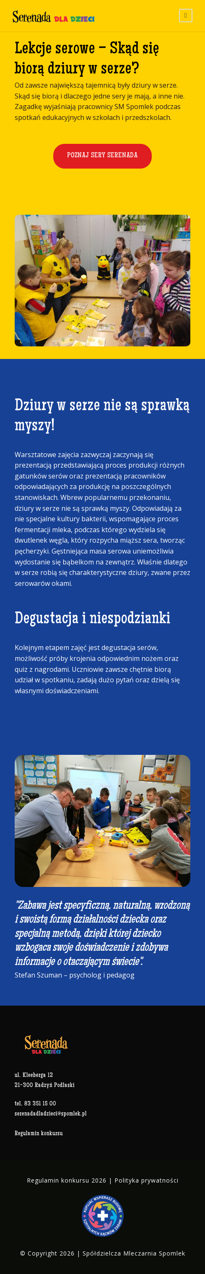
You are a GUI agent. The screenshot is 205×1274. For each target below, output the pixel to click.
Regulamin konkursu (39, 1134)
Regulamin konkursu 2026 (66, 1180)
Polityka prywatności (146, 1180)
